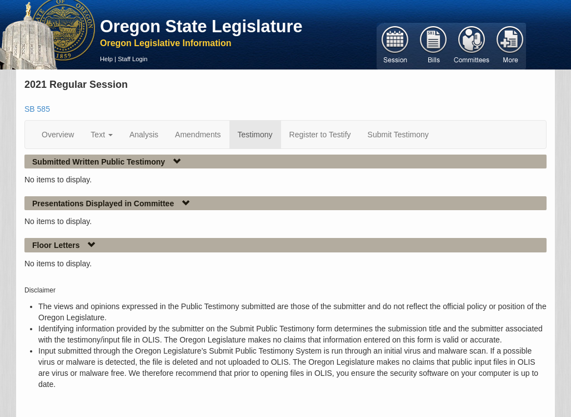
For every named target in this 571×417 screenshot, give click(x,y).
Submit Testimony (398, 134)
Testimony (255, 134)
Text (102, 134)
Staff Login (132, 59)
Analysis (143, 134)
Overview (58, 134)
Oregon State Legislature (201, 26)
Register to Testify (320, 134)
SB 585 (37, 109)
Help (106, 59)
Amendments (198, 134)
